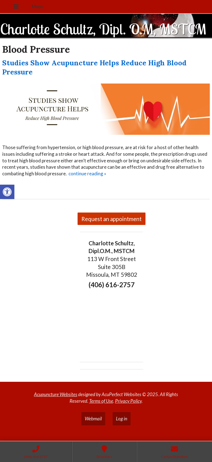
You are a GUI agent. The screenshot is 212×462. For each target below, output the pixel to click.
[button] (7, 192)
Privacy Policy (128, 401)
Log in (121, 418)
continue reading (87, 173)
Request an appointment (111, 219)
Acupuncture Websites (55, 394)
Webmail (93, 418)
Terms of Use (101, 401)
